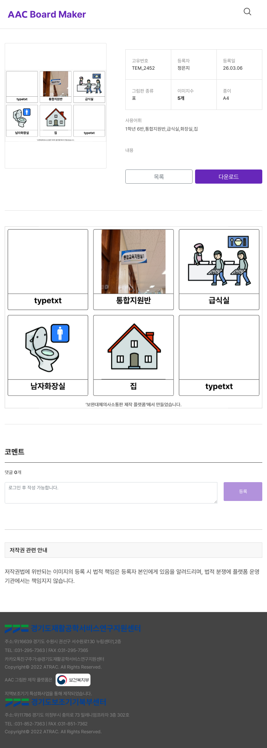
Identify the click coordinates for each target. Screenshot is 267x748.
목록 (159, 176)
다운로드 (229, 176)
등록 (243, 491)
